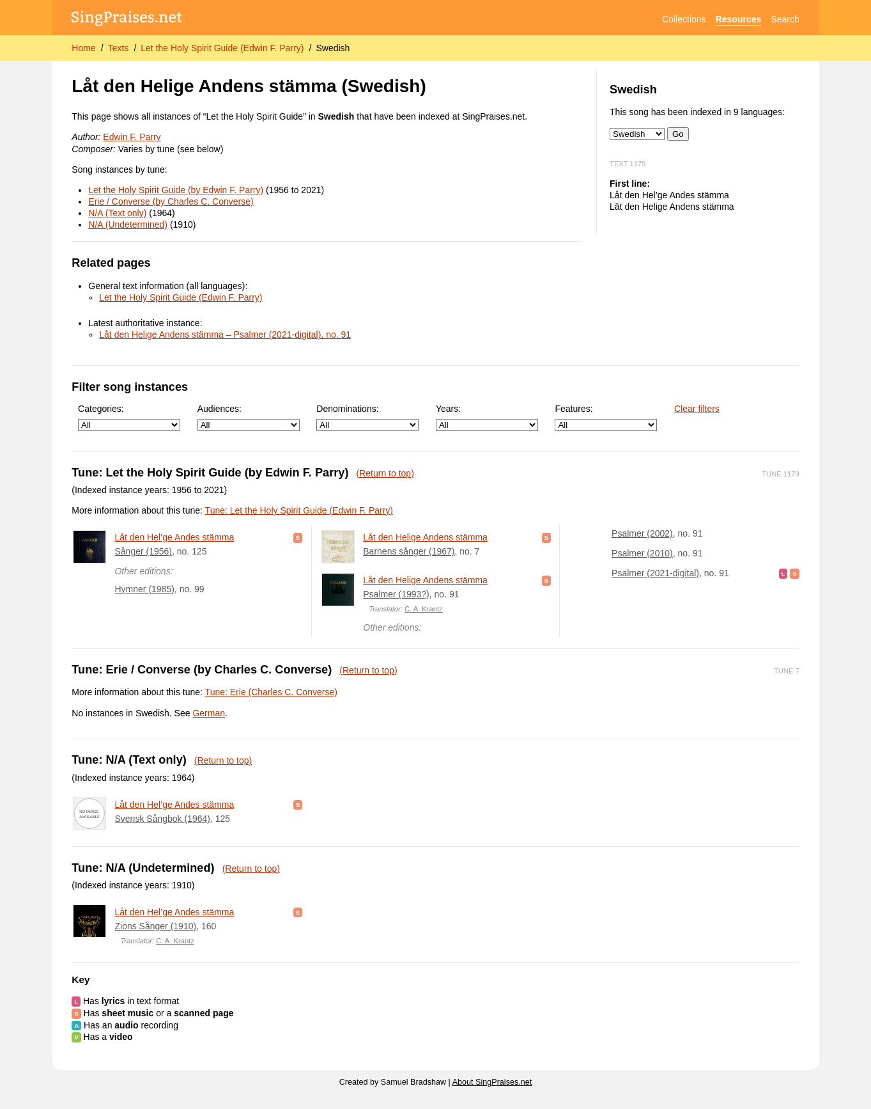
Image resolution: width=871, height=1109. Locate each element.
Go (678, 134)
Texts (118, 48)
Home (83, 48)
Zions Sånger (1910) (155, 926)
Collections (683, 19)
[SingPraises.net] (127, 19)
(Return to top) (385, 473)
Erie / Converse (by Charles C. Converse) (170, 201)
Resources (739, 19)
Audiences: (248, 417)
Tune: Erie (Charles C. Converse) (271, 692)
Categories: (129, 417)
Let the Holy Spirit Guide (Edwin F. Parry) (222, 48)
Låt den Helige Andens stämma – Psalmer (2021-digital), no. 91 (225, 334)
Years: (487, 417)
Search (785, 19)
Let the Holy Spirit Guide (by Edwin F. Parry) (175, 190)
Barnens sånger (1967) (408, 551)
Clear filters (697, 409)
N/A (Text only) (117, 213)
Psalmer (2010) (642, 553)
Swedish (333, 48)
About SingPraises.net (492, 1082)
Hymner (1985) (144, 589)
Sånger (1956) (143, 551)
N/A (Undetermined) (127, 224)
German (208, 713)
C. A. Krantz (424, 609)
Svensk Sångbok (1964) (162, 819)
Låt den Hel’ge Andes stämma (174, 537)
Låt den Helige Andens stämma (425, 537)
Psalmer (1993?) (396, 594)
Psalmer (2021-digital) (655, 573)
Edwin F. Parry (131, 137)
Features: (606, 417)
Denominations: (367, 417)
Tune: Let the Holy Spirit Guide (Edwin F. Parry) (299, 510)
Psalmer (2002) (642, 533)
